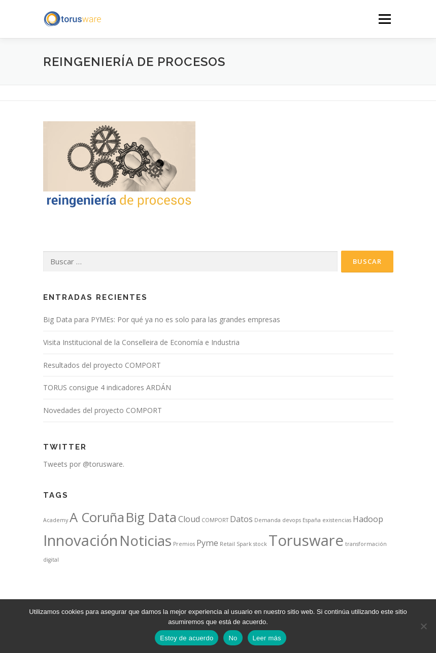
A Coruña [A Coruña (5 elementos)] (97, 517)
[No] (423, 626)
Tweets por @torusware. (83, 464)
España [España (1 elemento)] (312, 520)
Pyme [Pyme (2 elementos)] (207, 542)
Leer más (267, 638)
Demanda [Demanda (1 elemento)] (267, 520)
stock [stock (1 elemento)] (260, 543)
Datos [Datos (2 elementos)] (241, 519)
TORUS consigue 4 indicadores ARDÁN (107, 387)
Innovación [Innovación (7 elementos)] (80, 540)
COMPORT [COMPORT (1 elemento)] (215, 520)
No (232, 638)
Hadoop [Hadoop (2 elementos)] (368, 519)
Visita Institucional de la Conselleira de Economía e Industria (141, 342)
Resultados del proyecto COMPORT (102, 365)
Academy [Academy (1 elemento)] (55, 520)
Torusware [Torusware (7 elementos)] (306, 540)
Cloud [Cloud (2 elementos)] (189, 519)
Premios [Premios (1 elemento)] (184, 543)
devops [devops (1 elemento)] (291, 520)
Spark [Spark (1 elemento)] (244, 543)
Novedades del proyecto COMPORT (102, 410)
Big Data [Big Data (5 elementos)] (151, 517)
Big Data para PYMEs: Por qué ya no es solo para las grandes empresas (161, 319)
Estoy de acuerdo (186, 638)
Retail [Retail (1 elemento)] (227, 543)
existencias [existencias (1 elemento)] (336, 520)
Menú (384, 18)
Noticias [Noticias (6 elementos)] (145, 540)
